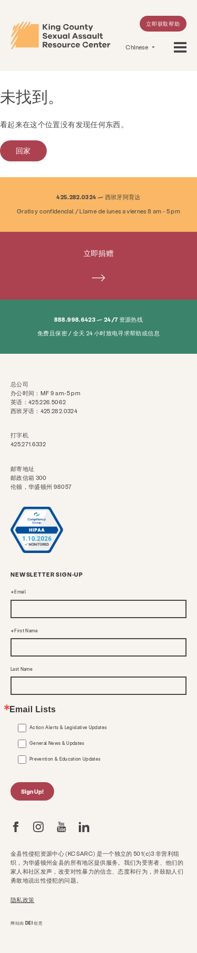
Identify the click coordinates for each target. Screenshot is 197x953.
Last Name (22, 669)
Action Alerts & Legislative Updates (68, 727)
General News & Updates (57, 743)
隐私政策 (22, 899)
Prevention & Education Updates (65, 759)
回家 (23, 150)
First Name (26, 631)
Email (20, 592)
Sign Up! (32, 791)
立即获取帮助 (163, 24)
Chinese (137, 47)
